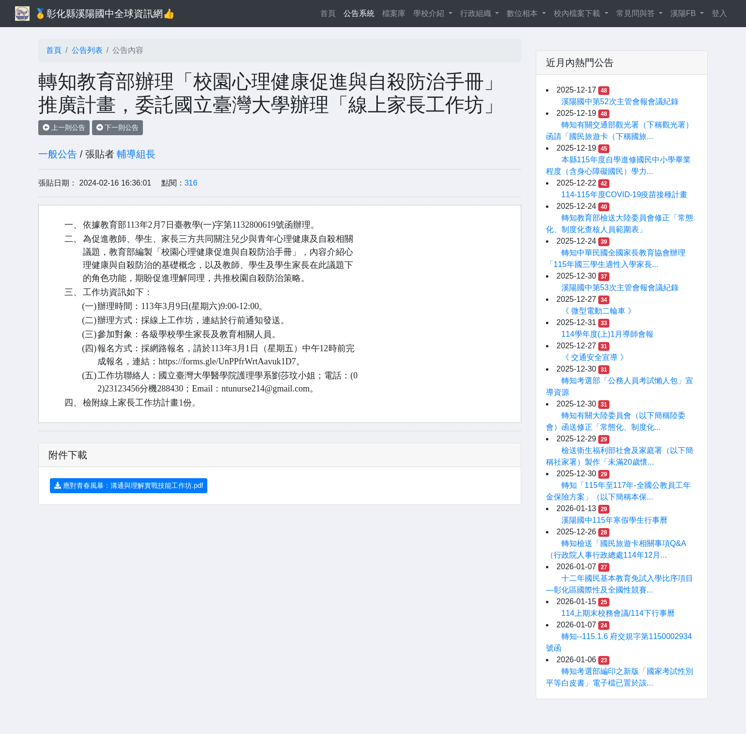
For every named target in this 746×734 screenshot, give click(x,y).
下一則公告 (117, 127)
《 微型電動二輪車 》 (598, 311)
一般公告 (57, 154)
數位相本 (523, 13)
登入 (719, 13)
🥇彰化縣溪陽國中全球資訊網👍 (104, 13)
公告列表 (87, 50)
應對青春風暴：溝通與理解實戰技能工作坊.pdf (128, 485)
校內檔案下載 (578, 13)
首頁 (330, 12)
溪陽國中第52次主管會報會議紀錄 (620, 101)
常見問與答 (636, 13)
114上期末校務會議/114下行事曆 (618, 613)
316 (191, 183)
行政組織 (476, 13)
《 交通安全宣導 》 (594, 357)
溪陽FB (684, 13)
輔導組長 (136, 154)
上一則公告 (64, 127)
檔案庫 (393, 13)
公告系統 (358, 13)
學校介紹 (429, 13)
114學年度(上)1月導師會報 (607, 334)
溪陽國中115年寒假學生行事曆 (614, 520)
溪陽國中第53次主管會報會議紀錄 (620, 287)
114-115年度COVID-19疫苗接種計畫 (624, 194)
